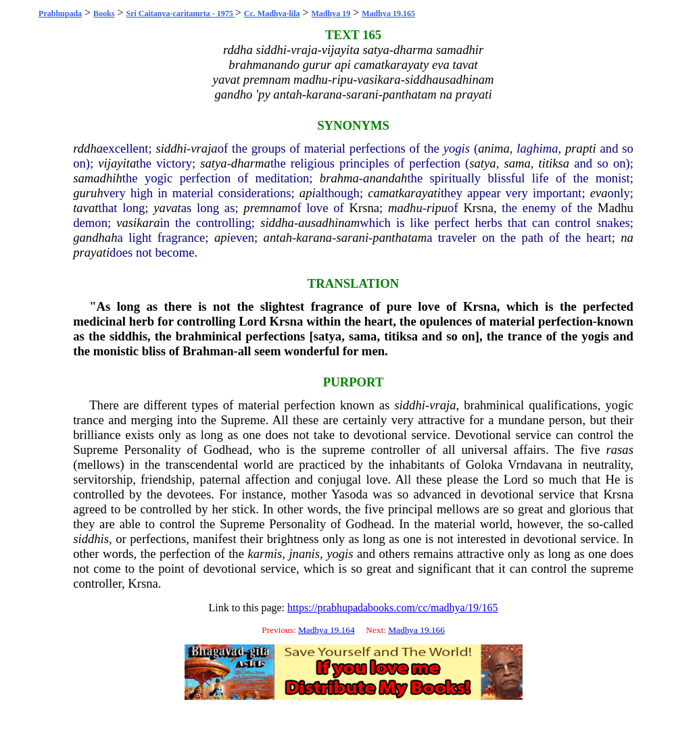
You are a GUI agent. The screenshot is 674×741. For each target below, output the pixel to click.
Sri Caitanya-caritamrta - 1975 (180, 13)
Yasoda (349, 494)
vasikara (138, 222)
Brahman (208, 351)
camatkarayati (404, 193)
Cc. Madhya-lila (272, 13)
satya (213, 163)
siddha (277, 222)
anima (494, 148)
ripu (437, 208)
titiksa (554, 163)
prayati (91, 252)
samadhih (97, 178)
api (307, 193)
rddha (88, 148)
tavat (85, 208)
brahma (339, 178)
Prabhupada (60, 13)
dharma (250, 163)
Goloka (484, 464)
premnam (267, 208)
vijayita (117, 163)
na (627, 237)
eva (599, 193)
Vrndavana (535, 464)
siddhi (171, 148)
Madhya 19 (331, 13)
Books (103, 13)
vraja (204, 148)
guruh (88, 193)
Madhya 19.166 (416, 630)
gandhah (95, 237)
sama (517, 163)
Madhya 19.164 (326, 630)
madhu (405, 208)
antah (278, 237)
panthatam (399, 237)
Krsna (364, 208)
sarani (352, 237)
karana (314, 237)
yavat (166, 208)
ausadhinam (329, 222)
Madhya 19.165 (388, 13)
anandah (385, 178)
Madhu (615, 208)
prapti (580, 148)
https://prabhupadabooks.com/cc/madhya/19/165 (392, 607)
